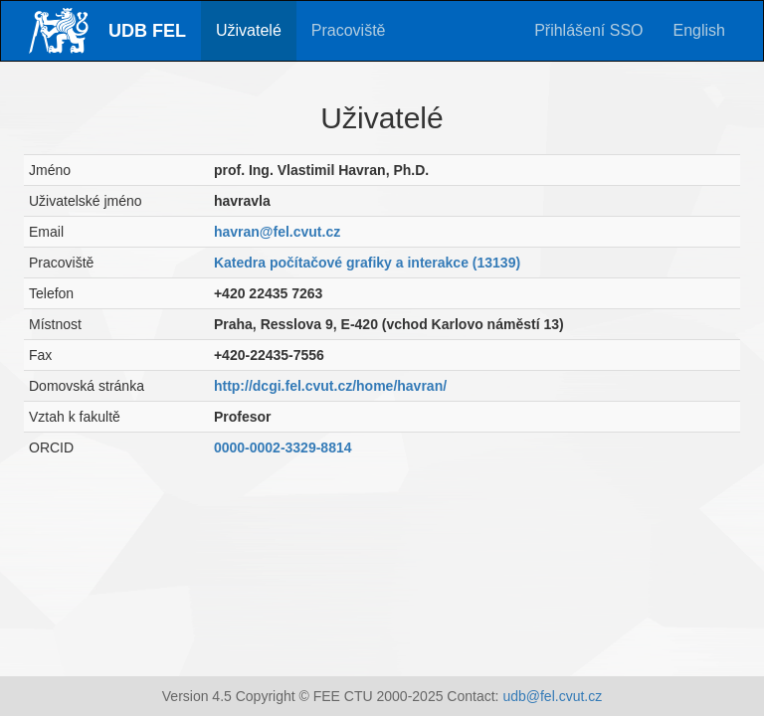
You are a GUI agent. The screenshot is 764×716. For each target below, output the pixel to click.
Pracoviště (348, 30)
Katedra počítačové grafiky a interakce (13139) (367, 262)
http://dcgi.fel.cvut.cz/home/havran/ (330, 386)
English (699, 30)
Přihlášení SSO (588, 30)
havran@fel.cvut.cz (277, 232)
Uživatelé (249, 30)
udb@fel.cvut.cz (552, 696)
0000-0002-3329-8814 (283, 447)
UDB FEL (147, 31)
